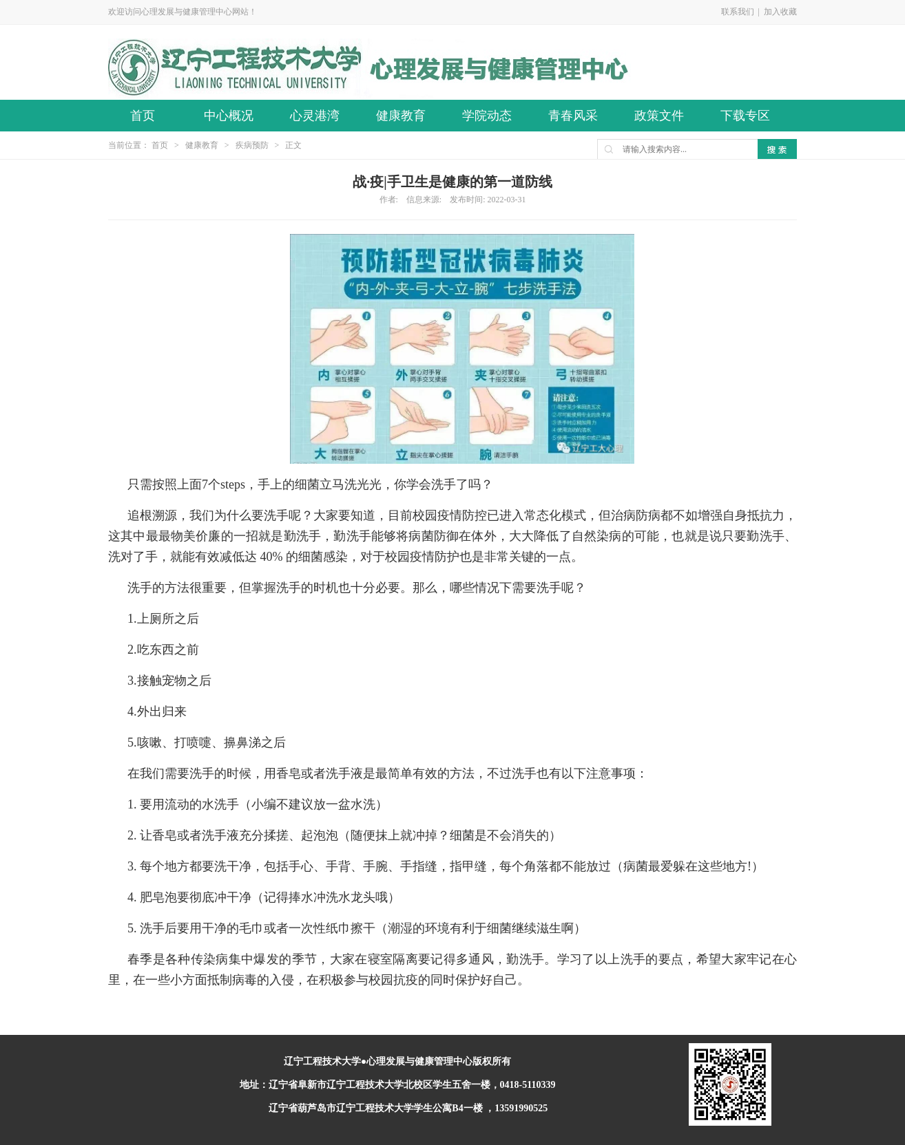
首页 (142, 115)
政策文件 (659, 115)
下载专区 (745, 115)
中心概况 (228, 115)
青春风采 (573, 115)
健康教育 (401, 115)
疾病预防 (252, 145)
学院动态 (487, 115)
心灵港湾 (315, 115)
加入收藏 (780, 12)
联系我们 (737, 12)
